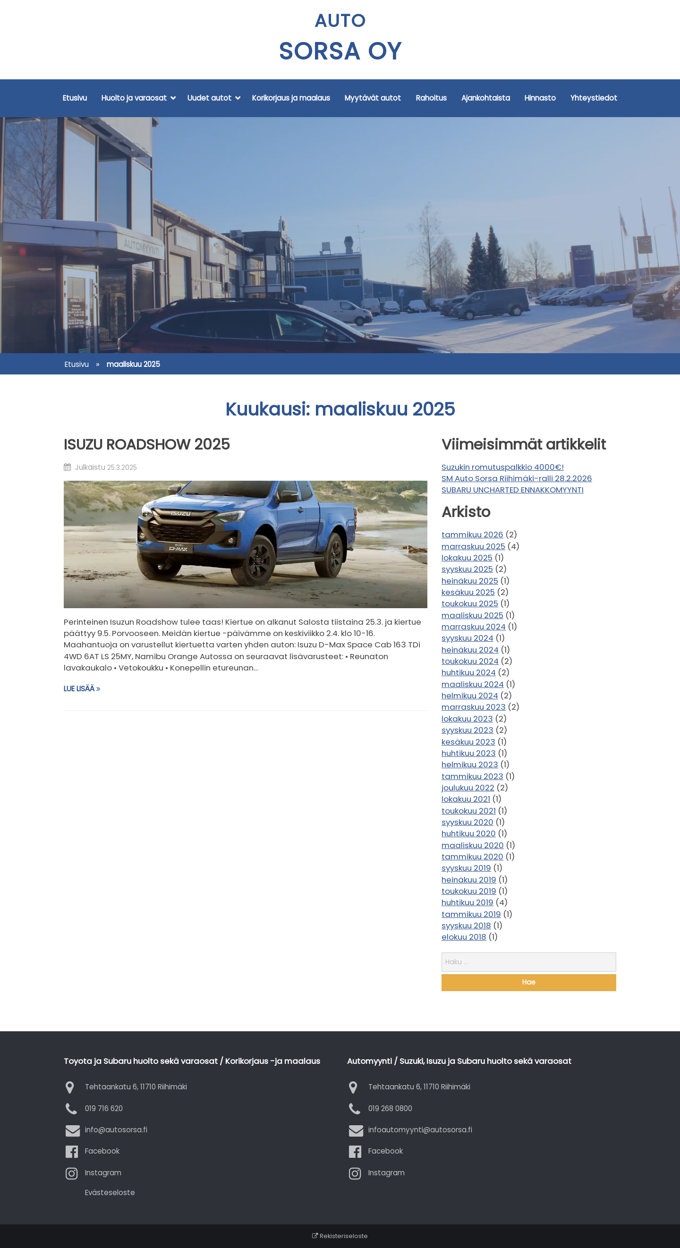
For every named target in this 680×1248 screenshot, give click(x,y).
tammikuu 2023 (472, 776)
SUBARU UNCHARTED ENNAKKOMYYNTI (513, 489)
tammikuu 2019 (471, 914)
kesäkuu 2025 (468, 592)
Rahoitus (431, 98)
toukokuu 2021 (469, 810)
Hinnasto (540, 98)
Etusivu (75, 98)
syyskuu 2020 (467, 822)
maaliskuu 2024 (473, 684)
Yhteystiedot (593, 98)
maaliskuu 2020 (473, 845)
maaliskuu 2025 (472, 615)
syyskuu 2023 (467, 730)
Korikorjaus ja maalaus (291, 98)
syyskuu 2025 (467, 569)
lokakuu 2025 (467, 557)
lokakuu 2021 (466, 799)
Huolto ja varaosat (134, 98)
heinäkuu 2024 (470, 649)
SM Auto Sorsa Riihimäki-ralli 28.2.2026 (517, 478)
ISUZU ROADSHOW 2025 (147, 444)
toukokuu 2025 (470, 603)
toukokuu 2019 (469, 891)
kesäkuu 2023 (468, 741)
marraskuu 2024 (474, 626)
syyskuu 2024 (467, 638)
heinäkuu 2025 (470, 580)
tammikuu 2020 (472, 856)
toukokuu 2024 (470, 661)
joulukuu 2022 (468, 787)
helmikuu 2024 (470, 695)
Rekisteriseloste (340, 1236)
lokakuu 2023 (467, 718)
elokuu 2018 (464, 936)
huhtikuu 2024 (469, 672)
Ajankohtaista (485, 98)
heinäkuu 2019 (469, 879)
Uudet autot (209, 98)
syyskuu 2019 (466, 868)
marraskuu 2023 (474, 707)
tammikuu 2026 (472, 534)
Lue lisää (82, 689)
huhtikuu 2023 (469, 753)
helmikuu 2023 (470, 764)
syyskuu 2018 (466, 925)
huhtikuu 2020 (469, 833)
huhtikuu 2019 (467, 902)
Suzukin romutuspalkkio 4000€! (503, 467)
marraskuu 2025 (473, 546)
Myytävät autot (373, 98)
